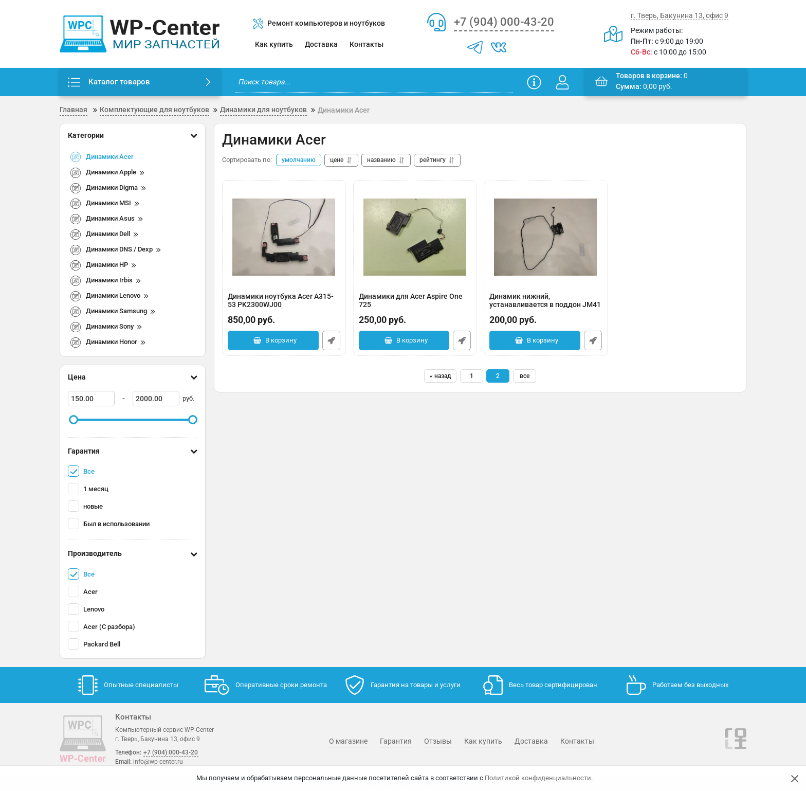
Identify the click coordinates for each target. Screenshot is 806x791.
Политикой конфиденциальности (538, 778)
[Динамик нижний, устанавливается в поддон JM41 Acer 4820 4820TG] (545, 237)
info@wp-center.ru (158, 761)
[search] (373, 82)
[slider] (73, 419)
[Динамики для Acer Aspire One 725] (415, 237)
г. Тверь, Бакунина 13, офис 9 (679, 15)
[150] (91, 398)
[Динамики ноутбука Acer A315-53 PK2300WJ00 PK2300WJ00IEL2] (284, 237)
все (524, 376)
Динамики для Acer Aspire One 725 (415, 305)
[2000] (156, 398)
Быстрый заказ (331, 340)
